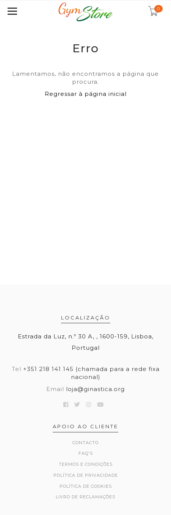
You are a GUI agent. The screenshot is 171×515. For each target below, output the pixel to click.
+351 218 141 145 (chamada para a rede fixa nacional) (91, 372)
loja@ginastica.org (95, 389)
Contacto (85, 442)
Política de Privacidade (85, 475)
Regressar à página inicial (86, 93)
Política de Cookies (86, 486)
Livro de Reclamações (85, 496)
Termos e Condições (86, 464)
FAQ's (85, 453)
